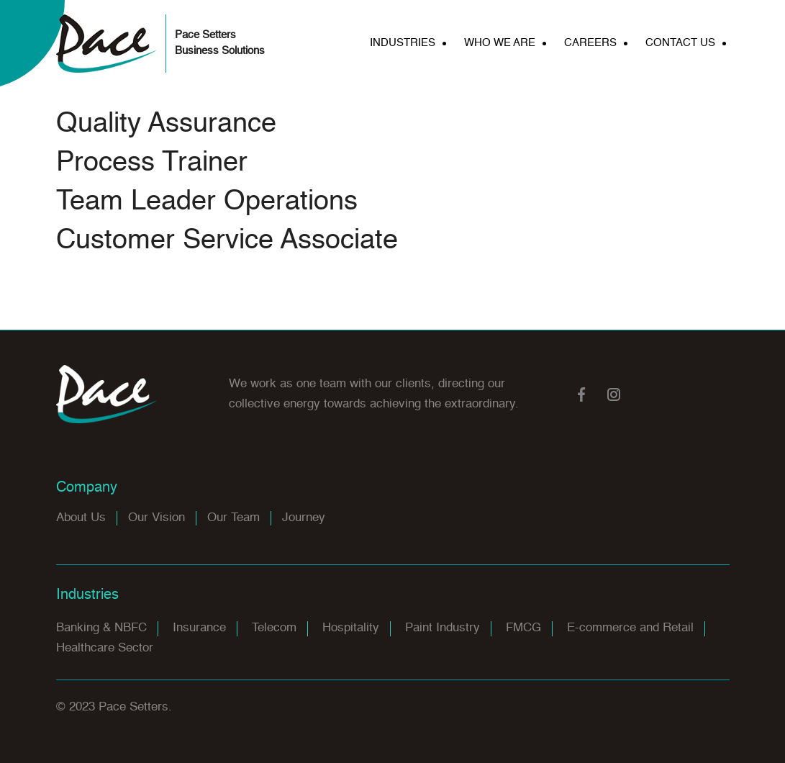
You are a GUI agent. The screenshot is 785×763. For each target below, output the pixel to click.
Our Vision (156, 518)
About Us (81, 518)
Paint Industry (442, 628)
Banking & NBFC (101, 628)
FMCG (523, 628)
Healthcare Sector (104, 648)
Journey (303, 518)
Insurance (199, 628)
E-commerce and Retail (630, 628)
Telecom (274, 628)
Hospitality (350, 628)
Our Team (233, 518)
